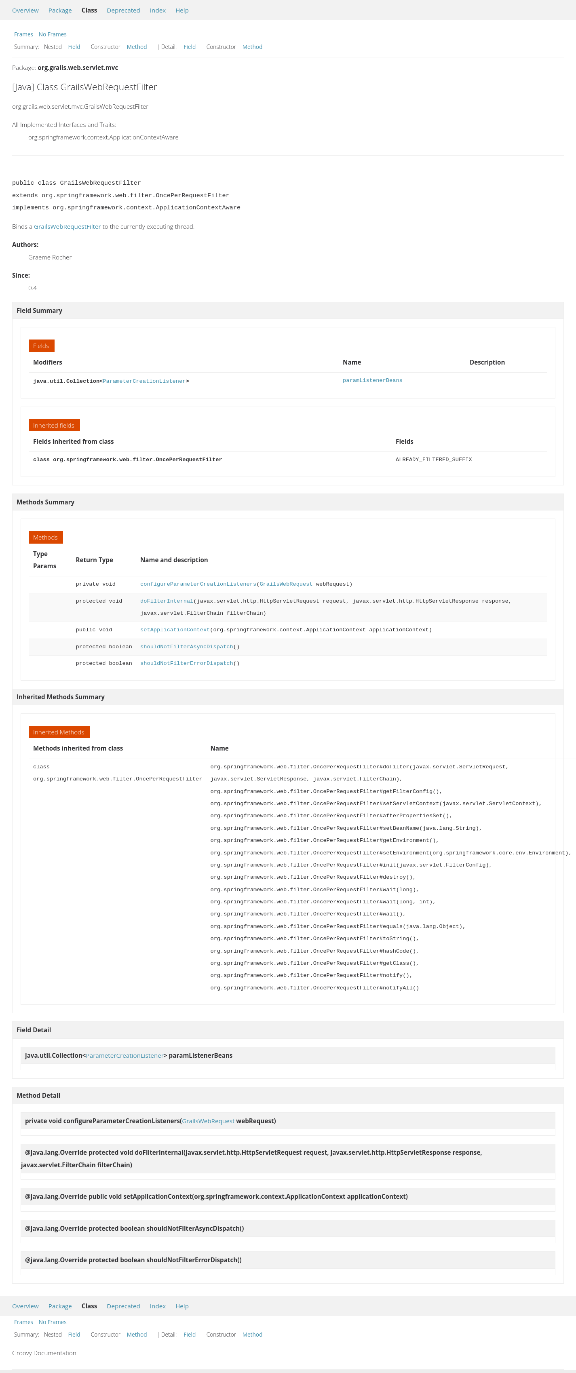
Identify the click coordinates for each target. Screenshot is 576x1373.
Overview (25, 10)
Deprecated (123, 10)
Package (60, 10)
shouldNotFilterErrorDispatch (186, 662)
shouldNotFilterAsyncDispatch (186, 646)
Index (158, 10)
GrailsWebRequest (286, 583)
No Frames (53, 34)
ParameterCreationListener (144, 380)
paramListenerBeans (373, 380)
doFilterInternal (166, 600)
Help (182, 10)
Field (74, 47)
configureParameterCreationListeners (198, 583)
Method (137, 47)
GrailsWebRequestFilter (67, 226)
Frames (23, 34)
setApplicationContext (175, 629)
